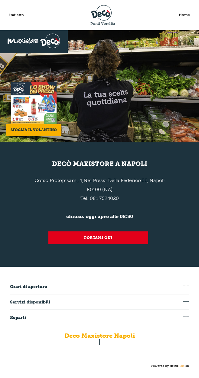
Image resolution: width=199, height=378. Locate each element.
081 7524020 (104, 198)
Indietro (16, 15)
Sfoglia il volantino (34, 130)
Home (184, 15)
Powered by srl (170, 366)
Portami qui (98, 238)
